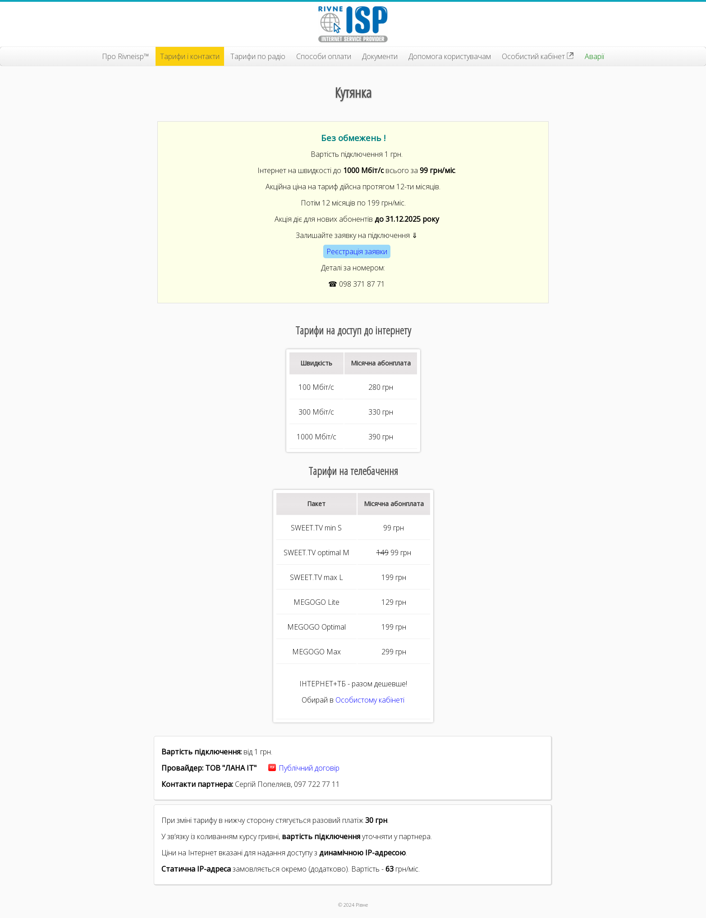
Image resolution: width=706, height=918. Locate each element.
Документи (380, 56)
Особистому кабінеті (369, 700)
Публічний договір (309, 768)
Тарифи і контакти (190, 56)
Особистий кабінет (538, 56)
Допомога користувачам (449, 56)
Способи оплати (323, 56)
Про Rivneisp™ (125, 56)
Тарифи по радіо (257, 56)
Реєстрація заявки (356, 251)
